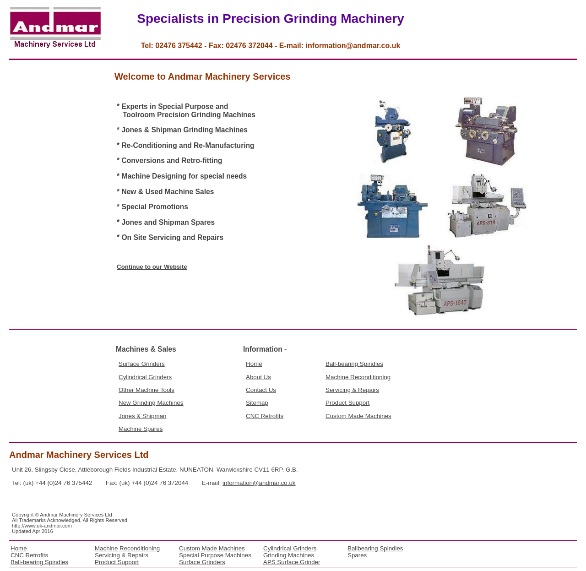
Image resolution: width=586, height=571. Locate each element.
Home (254, 363)
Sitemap (257, 402)
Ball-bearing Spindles (354, 363)
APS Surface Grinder (291, 562)
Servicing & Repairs (352, 389)
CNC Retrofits (264, 416)
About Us (258, 377)
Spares (357, 555)
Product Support (347, 402)
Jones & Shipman (142, 416)
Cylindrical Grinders (145, 377)
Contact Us (261, 389)
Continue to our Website (152, 266)
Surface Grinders (142, 363)
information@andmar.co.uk (258, 482)
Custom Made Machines (358, 416)
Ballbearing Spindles (375, 548)
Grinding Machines (288, 555)
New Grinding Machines (151, 402)
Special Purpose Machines (215, 555)
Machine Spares (141, 428)
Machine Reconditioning (358, 377)
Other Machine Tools (146, 389)
